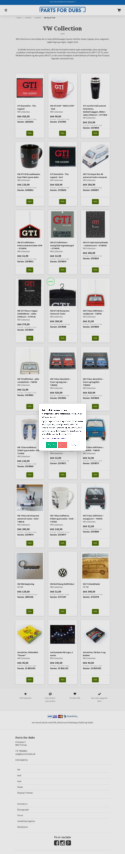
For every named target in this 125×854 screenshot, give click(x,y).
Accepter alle (51, 445)
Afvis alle (62, 445)
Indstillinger (73, 445)
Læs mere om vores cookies (54, 438)
